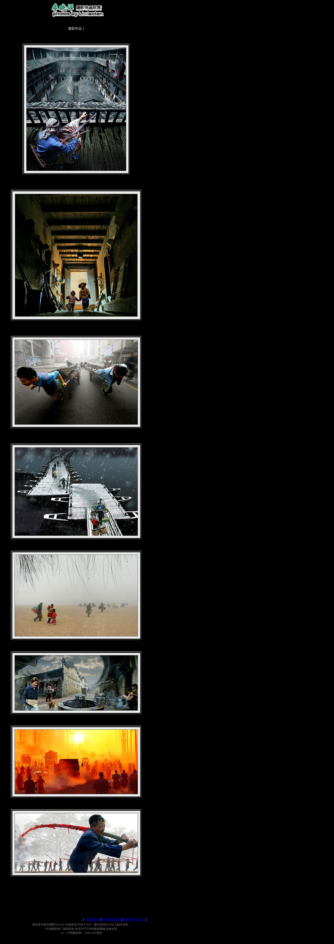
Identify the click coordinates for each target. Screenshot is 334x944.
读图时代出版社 (134, 919)
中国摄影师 (92, 919)
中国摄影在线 (111, 919)
